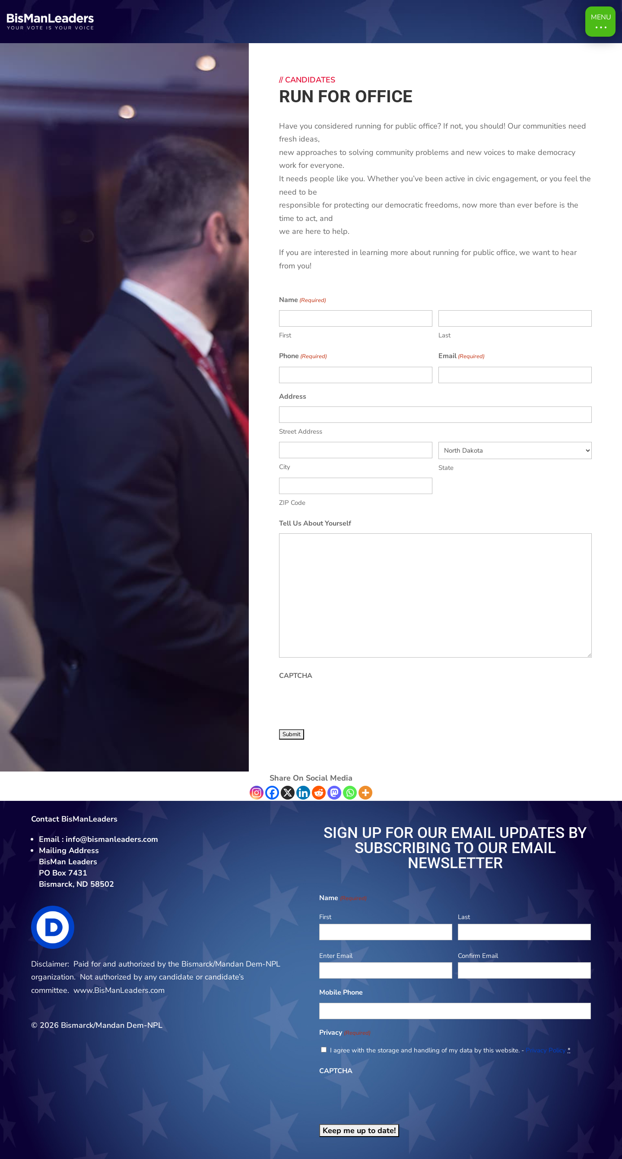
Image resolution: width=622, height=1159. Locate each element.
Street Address (300, 431)
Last (444, 335)
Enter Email (335, 955)
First (285, 335)
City (284, 467)
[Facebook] (272, 793)
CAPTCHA (295, 675)
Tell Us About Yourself (315, 523)
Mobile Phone (341, 992)
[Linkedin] (303, 793)
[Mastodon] (334, 793)
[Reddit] (319, 793)
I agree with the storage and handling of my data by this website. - (450, 1050)
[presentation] (344, 703)
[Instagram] (256, 793)
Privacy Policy (546, 1050)
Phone (303, 356)
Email (461, 356)
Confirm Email (478, 955)
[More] (365, 793)
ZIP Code (292, 502)
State (446, 467)
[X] (288, 793)
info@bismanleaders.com (112, 839)
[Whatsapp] (350, 793)
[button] (600, 21)
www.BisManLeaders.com (119, 990)
